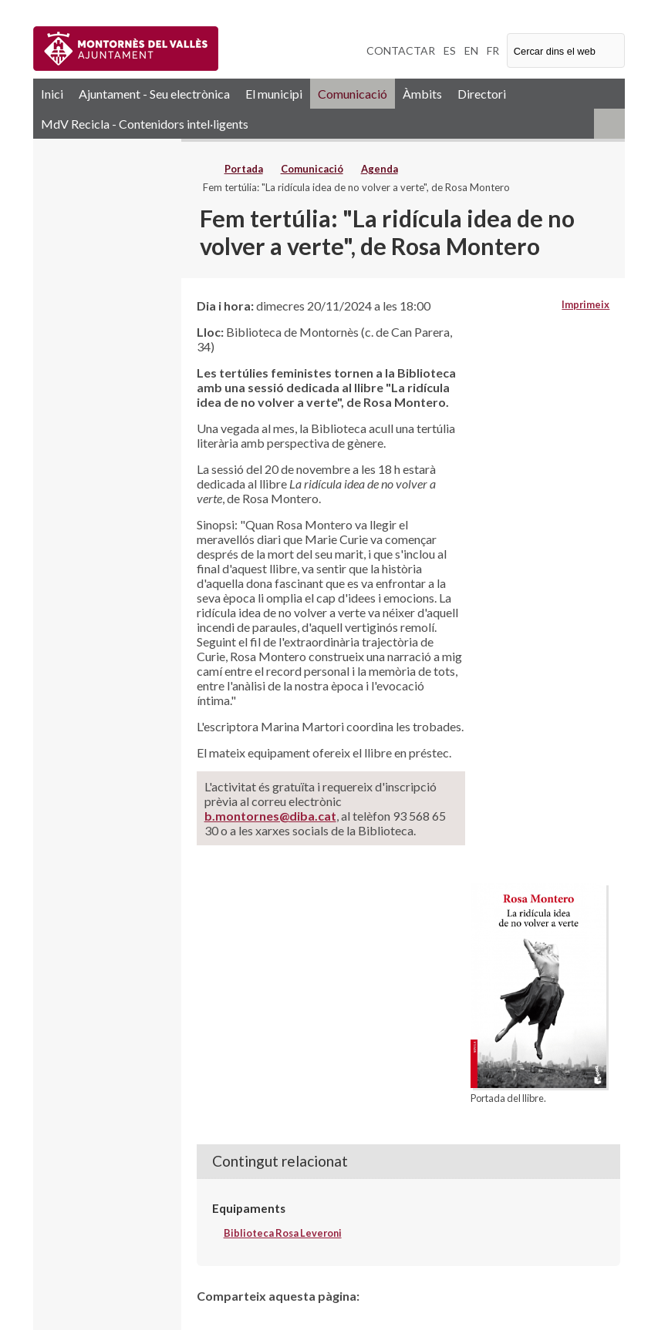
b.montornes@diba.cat (270, 815)
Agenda (379, 169)
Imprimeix (585, 304)
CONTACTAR (400, 50)
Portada (243, 169)
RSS (609, 124)
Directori (481, 93)
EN (471, 50)
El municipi (273, 93)
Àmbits (422, 93)
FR (493, 50)
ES (450, 50)
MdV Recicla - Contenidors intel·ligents (144, 123)
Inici (52, 93)
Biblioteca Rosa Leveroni (283, 1233)
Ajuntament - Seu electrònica (154, 93)
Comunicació (352, 93)
